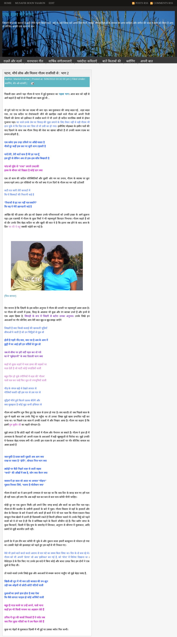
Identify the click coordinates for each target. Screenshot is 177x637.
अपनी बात (146, 61)
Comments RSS (163, 3)
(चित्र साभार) (10, 296)
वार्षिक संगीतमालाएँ (60, 61)
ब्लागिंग (8, 83)
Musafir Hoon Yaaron (30, 3)
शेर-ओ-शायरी (19, 83)
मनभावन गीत (35, 61)
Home (8, 3)
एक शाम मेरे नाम (17, 14)
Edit (51, 3)
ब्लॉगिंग (130, 61)
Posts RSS (141, 3)
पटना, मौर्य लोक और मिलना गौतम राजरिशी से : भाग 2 (36, 73)
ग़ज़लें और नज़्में (13, 61)
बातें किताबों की (111, 61)
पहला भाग (64, 94)
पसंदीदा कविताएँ (87, 61)
